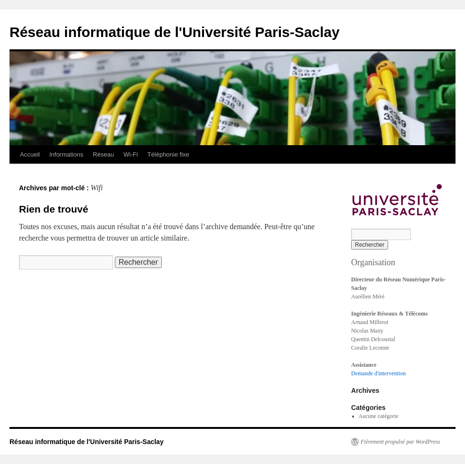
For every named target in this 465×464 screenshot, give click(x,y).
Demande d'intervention (378, 373)
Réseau (103, 154)
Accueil (30, 154)
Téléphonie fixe (168, 154)
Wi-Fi (130, 154)
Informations (66, 154)
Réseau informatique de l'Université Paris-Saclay (174, 32)
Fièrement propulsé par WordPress (400, 441)
